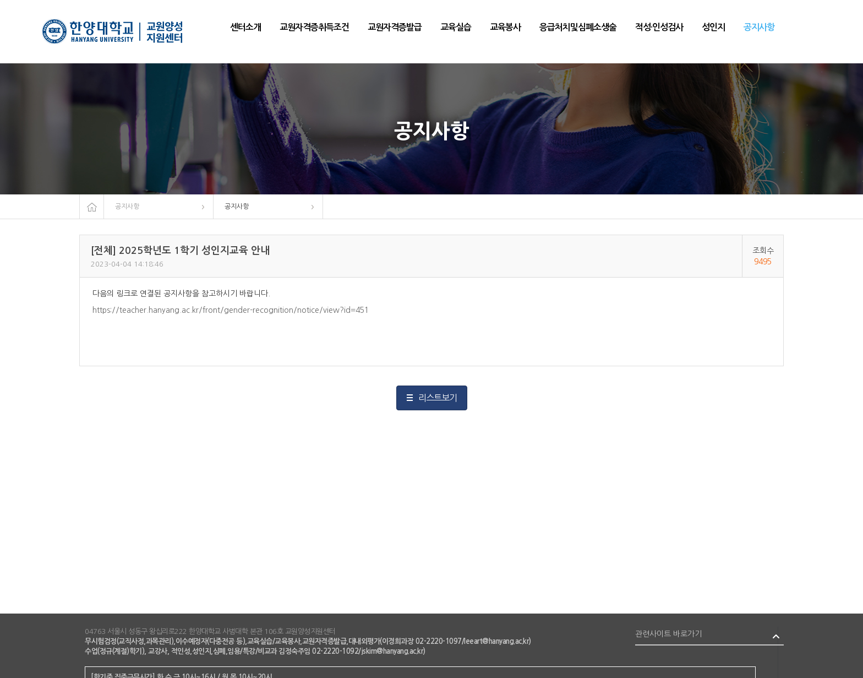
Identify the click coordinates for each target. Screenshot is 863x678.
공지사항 (127, 206)
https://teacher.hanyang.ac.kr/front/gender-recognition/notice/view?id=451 (230, 310)
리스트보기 (437, 397)
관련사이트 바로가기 (668, 634)
